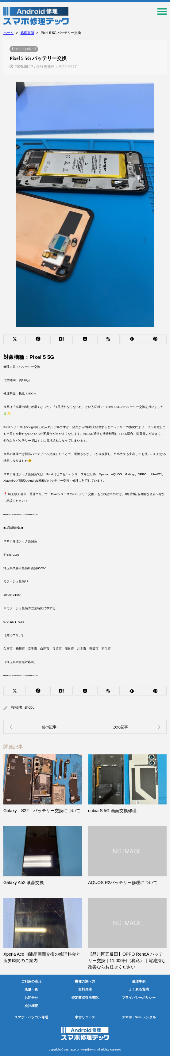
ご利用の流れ (31, 981)
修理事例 (138, 981)
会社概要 (31, 1006)
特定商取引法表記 (85, 997)
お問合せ (31, 997)
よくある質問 (139, 989)
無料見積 (85, 989)
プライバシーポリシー (139, 997)
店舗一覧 (31, 989)
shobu (30, 707)
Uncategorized (24, 49)
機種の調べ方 (85, 981)
